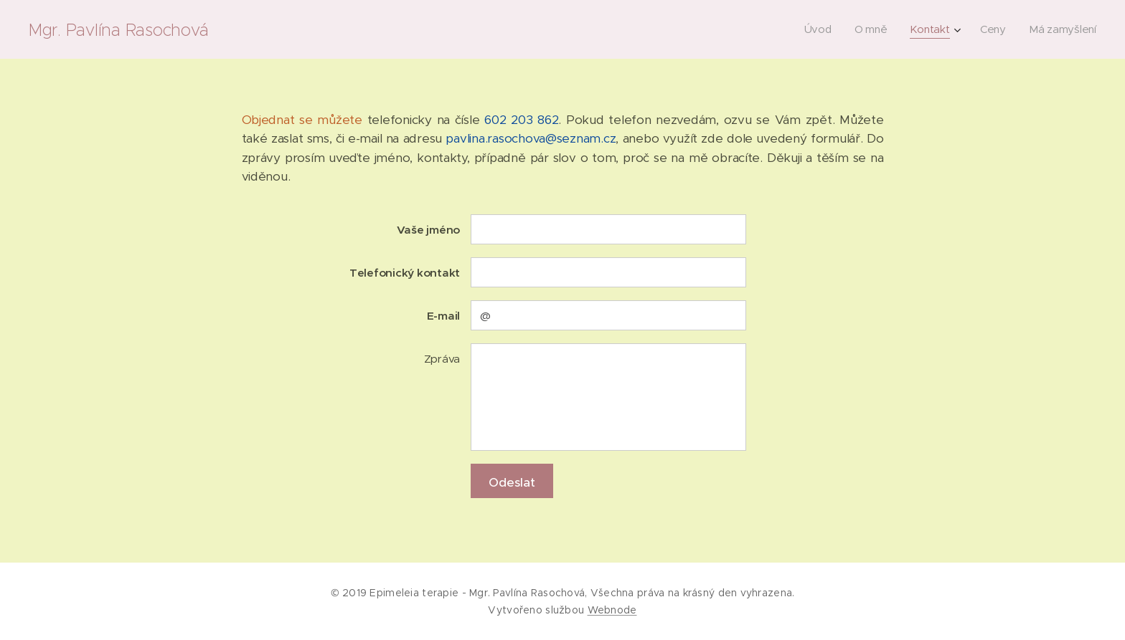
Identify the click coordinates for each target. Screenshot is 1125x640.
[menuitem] (821, 29)
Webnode (612, 609)
